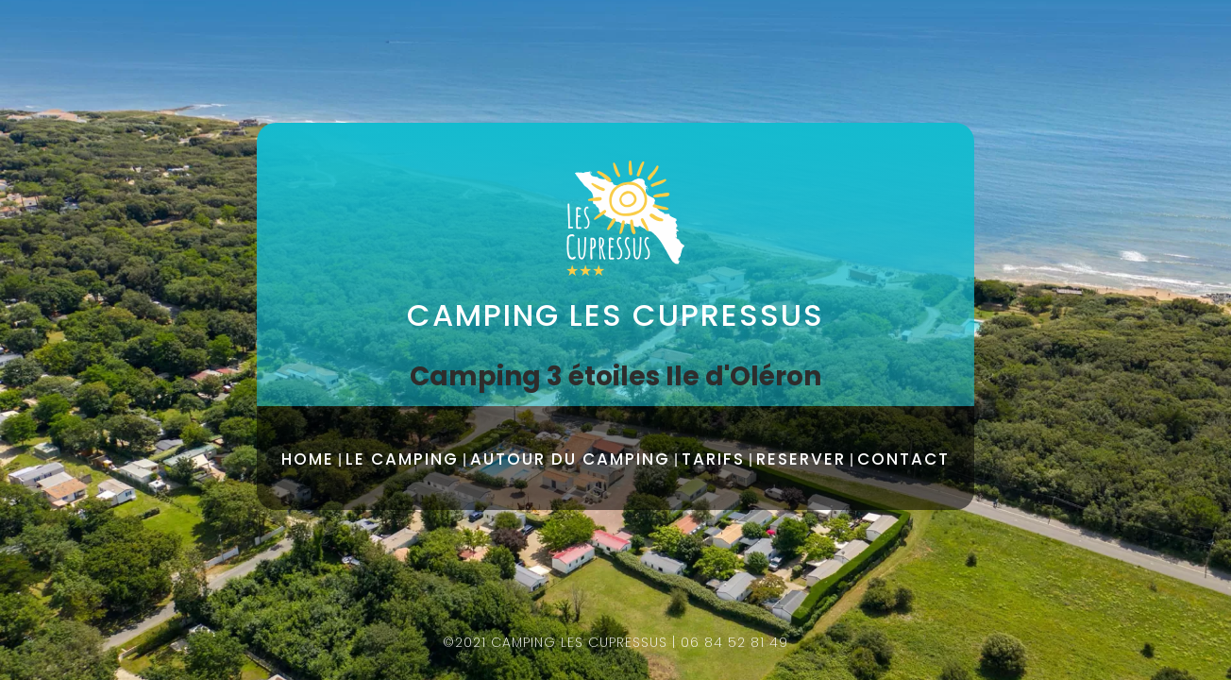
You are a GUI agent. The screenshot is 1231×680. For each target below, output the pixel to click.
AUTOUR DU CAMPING (570, 459)
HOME (307, 459)
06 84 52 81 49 (734, 642)
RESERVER (801, 459)
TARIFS (713, 459)
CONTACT (903, 459)
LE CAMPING (402, 459)
